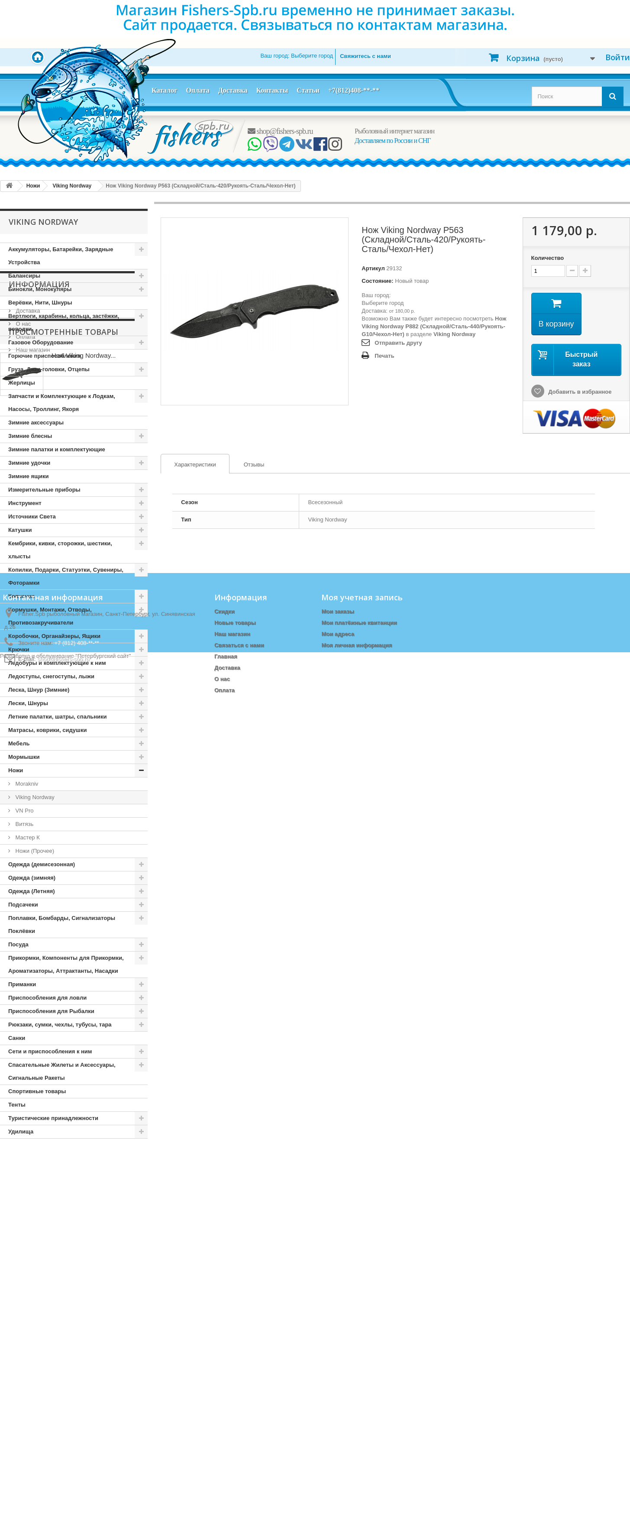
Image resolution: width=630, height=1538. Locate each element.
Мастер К (27, 837)
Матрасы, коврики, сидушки (47, 730)
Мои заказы (337, 1396)
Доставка (233, 90)
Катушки (20, 530)
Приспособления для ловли (47, 997)
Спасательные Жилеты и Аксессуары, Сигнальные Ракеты (62, 1071)
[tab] (195, 463)
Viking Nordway (34, 797)
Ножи (15, 770)
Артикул (373, 268)
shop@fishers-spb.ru (280, 131)
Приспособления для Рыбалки (51, 1011)
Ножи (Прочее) (34, 851)
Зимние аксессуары (36, 422)
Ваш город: (296, 55)
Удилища (20, 1131)
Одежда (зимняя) (31, 877)
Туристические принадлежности (53, 1118)
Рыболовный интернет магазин (394, 131)
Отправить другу (398, 343)
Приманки (22, 984)
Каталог (164, 90)
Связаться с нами (239, 1430)
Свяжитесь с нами (365, 56)
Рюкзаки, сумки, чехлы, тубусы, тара (60, 1024)
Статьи (308, 90)
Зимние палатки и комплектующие (56, 449)
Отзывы (254, 464)
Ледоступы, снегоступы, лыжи (51, 676)
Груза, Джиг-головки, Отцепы (49, 369)
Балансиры (24, 275)
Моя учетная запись (362, 1382)
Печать (384, 356)
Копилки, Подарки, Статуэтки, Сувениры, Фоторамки (65, 576)
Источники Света (32, 516)
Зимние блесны (30, 436)
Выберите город (383, 303)
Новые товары (235, 1408)
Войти (617, 57)
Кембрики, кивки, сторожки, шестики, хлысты (60, 550)
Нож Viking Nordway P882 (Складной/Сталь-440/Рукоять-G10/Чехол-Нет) (434, 326)
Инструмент (25, 503)
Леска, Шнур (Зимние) (38, 689)
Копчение (21, 596)
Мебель (18, 743)
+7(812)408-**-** (353, 90)
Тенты (17, 1104)
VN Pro (24, 810)
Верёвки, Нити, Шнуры (40, 302)
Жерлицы (21, 382)
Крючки (18, 649)
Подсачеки (23, 904)
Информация (39, 1164)
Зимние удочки (29, 463)
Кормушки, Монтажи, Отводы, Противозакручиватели (50, 616)
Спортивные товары (37, 1091)
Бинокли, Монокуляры (39, 289)
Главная (225, 1441)
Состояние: (377, 281)
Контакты (272, 90)
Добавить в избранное (579, 392)
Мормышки (24, 757)
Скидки (224, 1396)
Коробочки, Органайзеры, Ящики (54, 636)
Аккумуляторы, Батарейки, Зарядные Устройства (60, 256)
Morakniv (26, 783)
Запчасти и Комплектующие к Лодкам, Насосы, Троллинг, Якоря (61, 402)
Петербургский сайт (103, 1534)
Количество (547, 258)
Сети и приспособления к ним (50, 1051)
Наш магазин (32, 1227)
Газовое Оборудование (40, 342)
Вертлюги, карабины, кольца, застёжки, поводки (63, 322)
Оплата (197, 90)
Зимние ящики (28, 476)
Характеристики (188, 465)
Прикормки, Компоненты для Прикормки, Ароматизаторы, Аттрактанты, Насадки (66, 964)
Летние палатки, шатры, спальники (57, 716)
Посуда (18, 944)
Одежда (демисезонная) (41, 864)
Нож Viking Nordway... (84, 1283)
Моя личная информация (356, 1430)
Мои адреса (337, 1419)
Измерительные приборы (44, 489)
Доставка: (374, 311)
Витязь (23, 824)
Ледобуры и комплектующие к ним (57, 663)
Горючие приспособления (44, 356)
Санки (16, 1038)
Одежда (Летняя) (31, 891)
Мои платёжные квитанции (359, 1408)
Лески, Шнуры (28, 703)
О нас (22, 1201)
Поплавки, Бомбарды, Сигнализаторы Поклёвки (61, 924)
